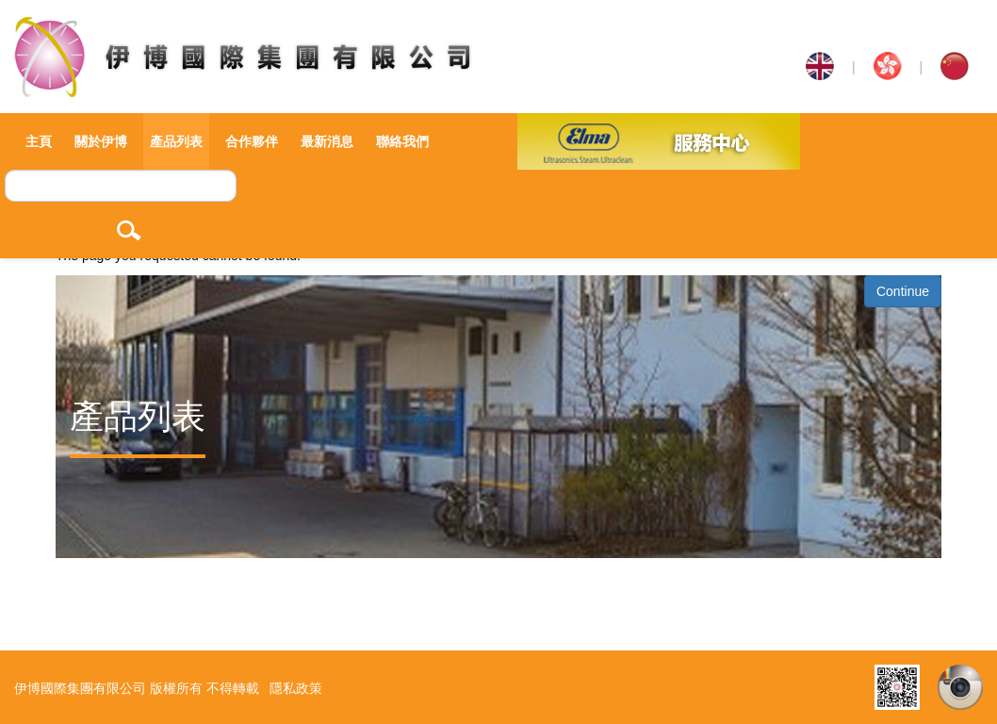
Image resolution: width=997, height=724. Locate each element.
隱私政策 (296, 688)
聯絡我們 (402, 141)
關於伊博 (100, 141)
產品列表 (176, 141)
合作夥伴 (251, 141)
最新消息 (327, 141)
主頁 (38, 141)
